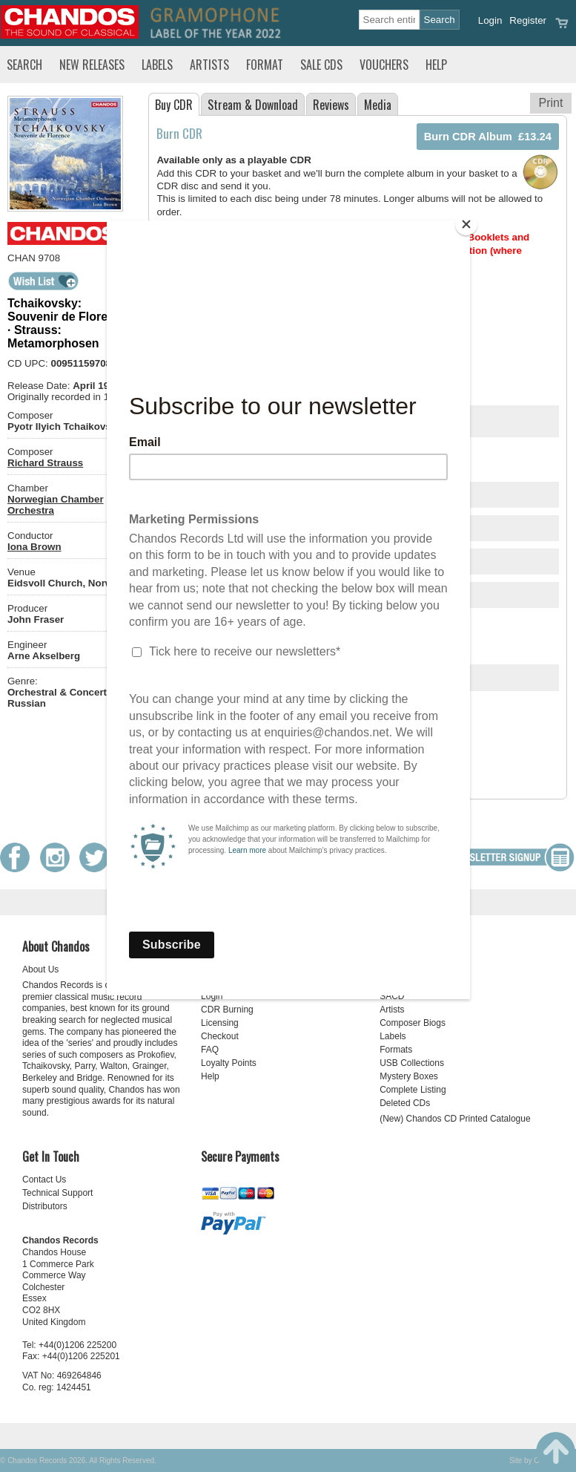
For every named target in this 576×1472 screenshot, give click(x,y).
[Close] (466, 224)
